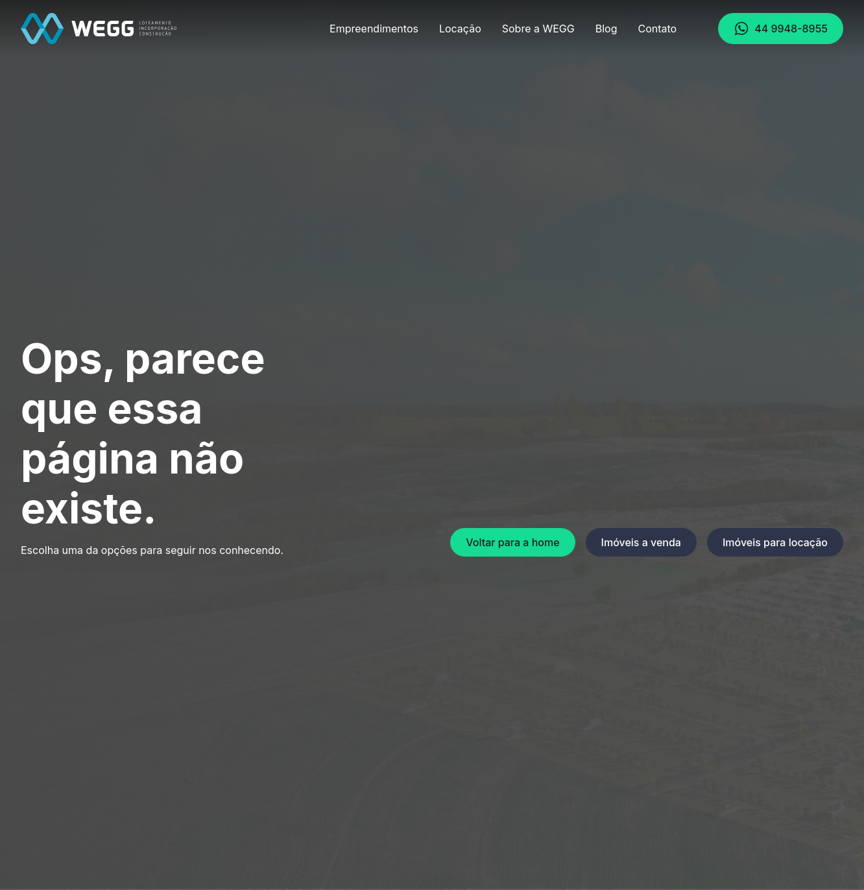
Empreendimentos (374, 28)
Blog (606, 28)
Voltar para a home (512, 542)
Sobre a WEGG (538, 28)
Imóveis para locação (775, 542)
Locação (460, 28)
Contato (657, 28)
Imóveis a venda (641, 542)
